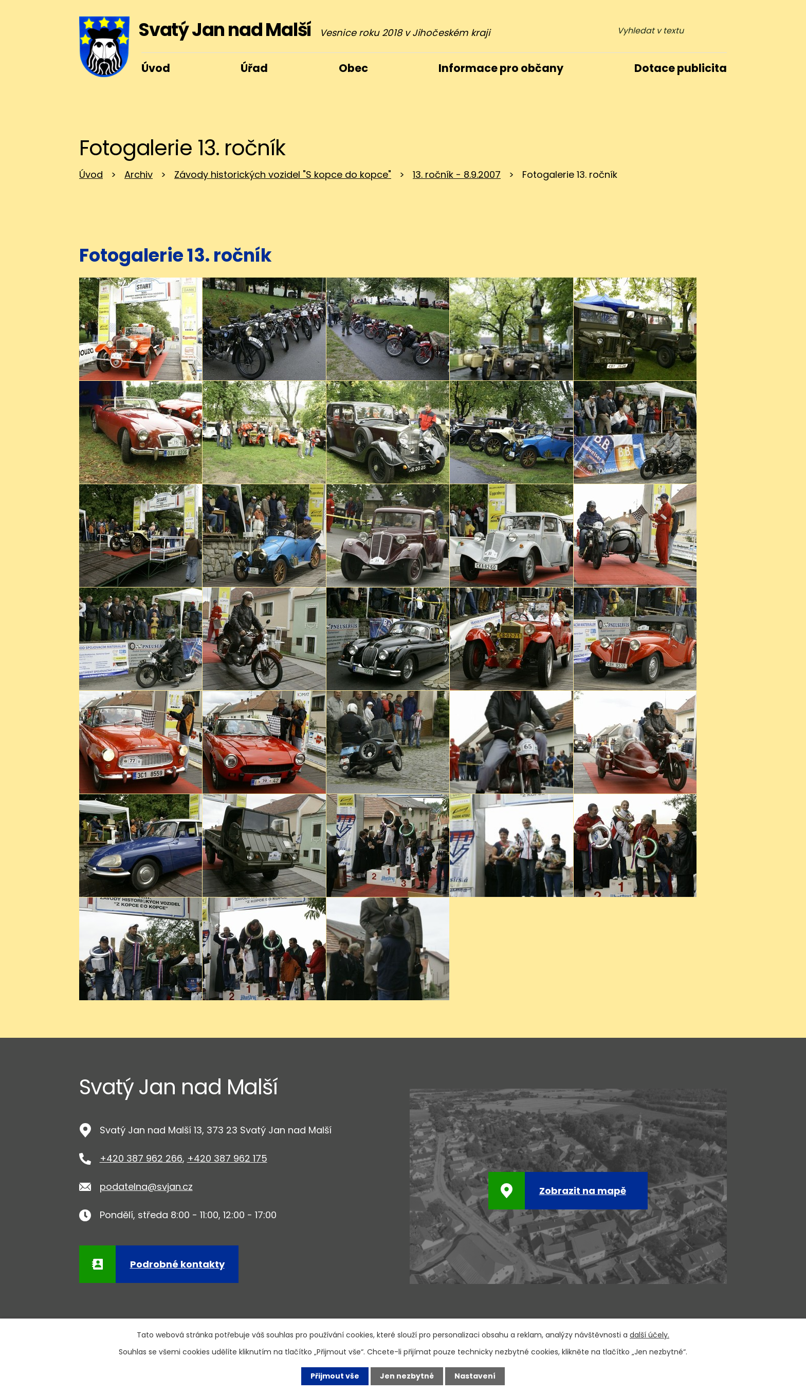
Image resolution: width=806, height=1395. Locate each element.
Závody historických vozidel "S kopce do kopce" (282, 174)
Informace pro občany (500, 68)
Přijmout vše (334, 1376)
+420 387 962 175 (227, 1158)
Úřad (254, 68)
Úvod (91, 174)
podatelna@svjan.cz (146, 1186)
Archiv (138, 174)
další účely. (649, 1335)
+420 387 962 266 (141, 1158)
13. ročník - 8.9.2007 (457, 174)
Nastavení (475, 1376)
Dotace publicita (680, 68)
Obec (353, 68)
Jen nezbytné (407, 1376)
